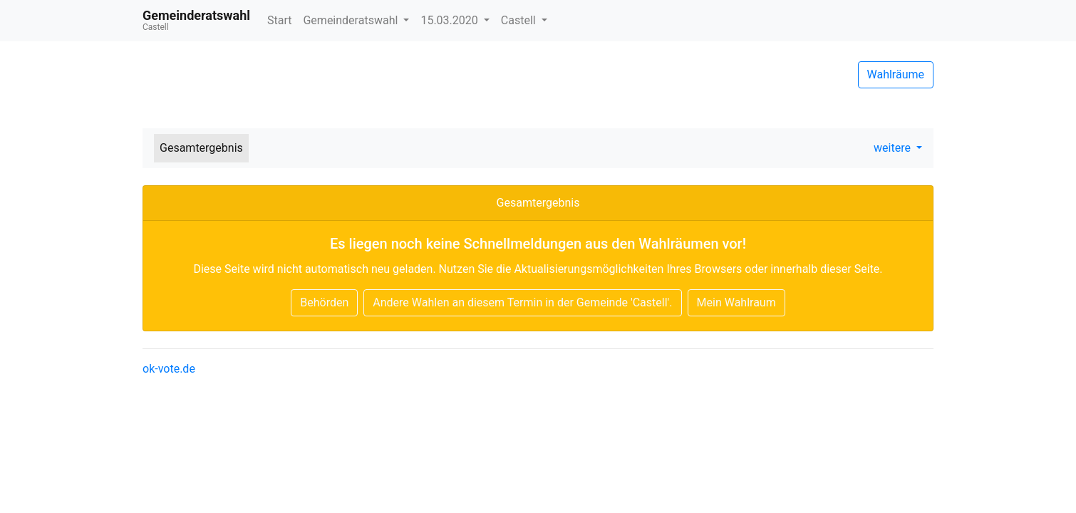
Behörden (324, 302)
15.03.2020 (450, 20)
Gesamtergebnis (201, 148)
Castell (520, 20)
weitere (894, 148)
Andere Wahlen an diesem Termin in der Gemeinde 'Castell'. (522, 302)
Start (279, 20)
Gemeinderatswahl (351, 20)
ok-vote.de (169, 368)
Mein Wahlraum (736, 302)
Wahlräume (896, 74)
